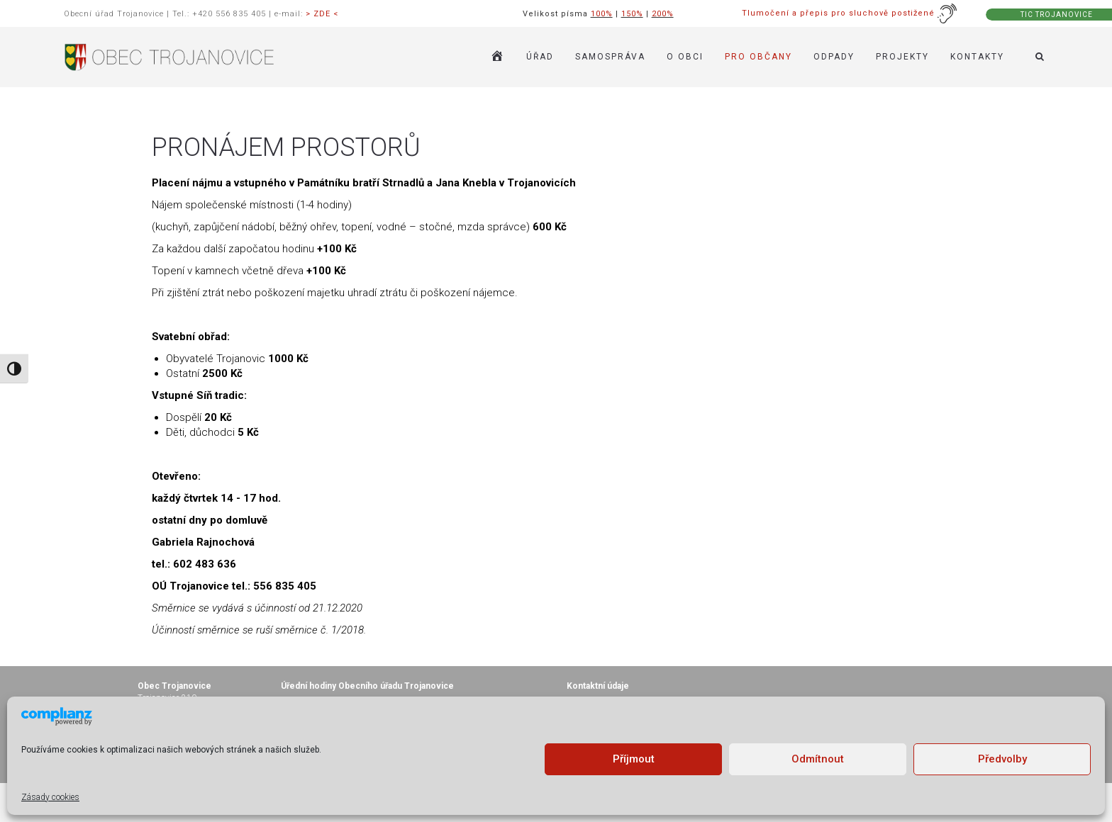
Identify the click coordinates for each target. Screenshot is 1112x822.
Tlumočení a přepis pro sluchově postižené (849, 13)
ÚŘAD (540, 57)
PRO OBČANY (758, 57)
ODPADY (834, 57)
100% (602, 13)
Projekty (902, 57)
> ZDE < (322, 13)
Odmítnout (817, 759)
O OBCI (685, 57)
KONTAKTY (977, 57)
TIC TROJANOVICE (1057, 14)
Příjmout (634, 759)
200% (663, 13)
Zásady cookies (50, 797)
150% (632, 13)
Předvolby (1002, 759)
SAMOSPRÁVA (610, 57)
